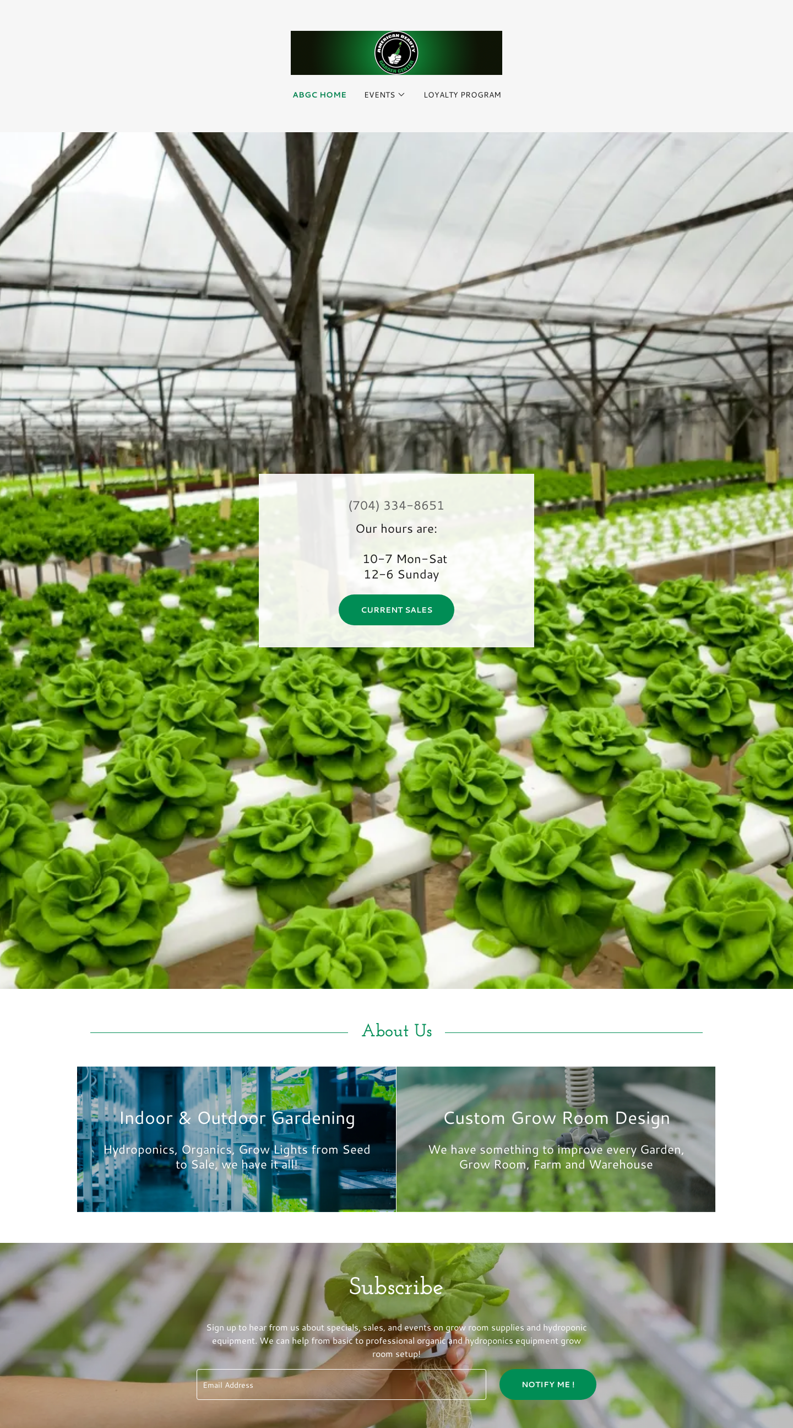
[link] (396, 51)
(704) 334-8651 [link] (396, 504)
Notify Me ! (548, 1384)
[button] (385, 94)
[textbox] (341, 1384)
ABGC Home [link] (319, 94)
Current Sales (396, 609)
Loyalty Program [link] (462, 94)
